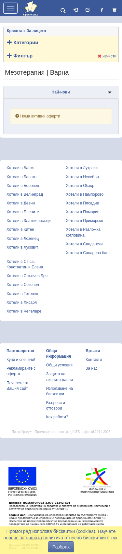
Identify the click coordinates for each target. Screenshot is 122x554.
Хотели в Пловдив (82, 203)
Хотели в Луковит (22, 247)
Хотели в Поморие (83, 212)
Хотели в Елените (23, 212)
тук (114, 537)
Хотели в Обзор (80, 185)
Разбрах (61, 546)
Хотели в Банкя (20, 168)
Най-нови (60, 92)
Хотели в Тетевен (22, 293)
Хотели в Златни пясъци (29, 220)
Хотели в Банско (21, 177)
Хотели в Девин (21, 203)
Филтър (20, 55)
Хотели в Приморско (84, 220)
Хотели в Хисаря (22, 302)
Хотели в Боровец (23, 185)
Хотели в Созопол (23, 284)
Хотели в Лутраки (82, 168)
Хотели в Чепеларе (24, 311)
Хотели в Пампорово (85, 194)
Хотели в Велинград (25, 194)
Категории (22, 42)
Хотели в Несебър (82, 177)
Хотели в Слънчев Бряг (28, 276)
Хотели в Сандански (84, 244)
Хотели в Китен (20, 229)
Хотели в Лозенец (23, 238)
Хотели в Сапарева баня (88, 253)
